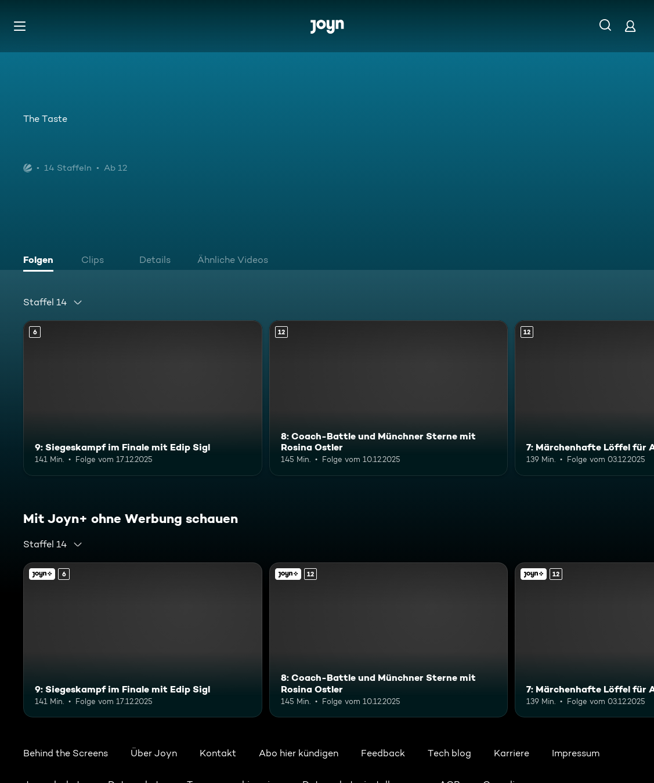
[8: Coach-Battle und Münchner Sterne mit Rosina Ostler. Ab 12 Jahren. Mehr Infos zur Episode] (388, 398)
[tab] (41, 261)
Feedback (383, 753)
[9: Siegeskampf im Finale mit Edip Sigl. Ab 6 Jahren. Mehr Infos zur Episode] (142, 398)
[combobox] (53, 302)
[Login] (630, 26)
